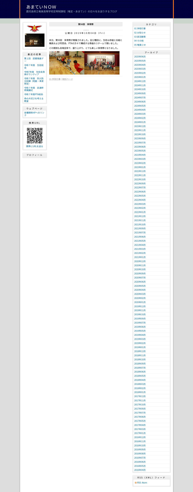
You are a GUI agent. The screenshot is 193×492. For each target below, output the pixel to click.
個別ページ (67, 78)
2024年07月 (140, 97)
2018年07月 (140, 367)
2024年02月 (140, 117)
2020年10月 (140, 269)
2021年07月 (140, 232)
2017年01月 (140, 433)
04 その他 (139, 40)
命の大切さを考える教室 (34, 99)
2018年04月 (140, 379)
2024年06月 (140, 101)
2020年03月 (140, 293)
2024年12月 (140, 81)
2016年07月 (140, 457)
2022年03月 (140, 203)
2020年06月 (140, 281)
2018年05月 (140, 375)
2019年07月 (140, 322)
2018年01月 (140, 392)
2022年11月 (140, 175)
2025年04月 (140, 64)
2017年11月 (140, 400)
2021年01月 (140, 257)
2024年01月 (140, 122)
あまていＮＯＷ (41, 7)
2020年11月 (140, 265)
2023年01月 (140, 167)
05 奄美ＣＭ (140, 44)
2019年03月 (140, 338)
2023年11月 (140, 130)
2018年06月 (140, 371)
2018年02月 (140, 388)
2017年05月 (140, 420)
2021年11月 (140, 220)
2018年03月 (140, 384)
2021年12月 (140, 216)
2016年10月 (140, 445)
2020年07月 (140, 277)
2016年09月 (140, 449)
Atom (144, 482)
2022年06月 (140, 191)
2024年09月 (140, 93)
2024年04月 (140, 109)
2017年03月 (140, 429)
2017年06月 (140, 416)
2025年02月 (140, 72)
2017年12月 (140, 396)
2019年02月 (140, 343)
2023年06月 (140, 146)
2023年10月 (140, 134)
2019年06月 (140, 326)
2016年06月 (140, 461)
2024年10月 (140, 89)
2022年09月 (140, 183)
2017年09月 (140, 408)
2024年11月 (140, 85)
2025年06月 (140, 56)
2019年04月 (140, 334)
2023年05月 (140, 150)
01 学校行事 (55, 78)
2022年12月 (140, 171)
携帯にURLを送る (34, 146)
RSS (139, 482)
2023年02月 (140, 163)
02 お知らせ (140, 32)
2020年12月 (140, 261)
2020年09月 (140, 273)
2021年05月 (140, 240)
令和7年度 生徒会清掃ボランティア (34, 73)
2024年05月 (140, 105)
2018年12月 (140, 351)
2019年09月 (140, 318)
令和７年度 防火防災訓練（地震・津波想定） (34, 81)
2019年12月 (140, 306)
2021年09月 (140, 228)
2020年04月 (140, 289)
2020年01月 (140, 302)
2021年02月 (140, 252)
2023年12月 (140, 126)
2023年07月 (140, 142)
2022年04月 (140, 199)
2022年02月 (140, 207)
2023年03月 (140, 158)
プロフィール (34, 155)
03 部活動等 (140, 36)
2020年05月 (140, 285)
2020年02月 (140, 298)
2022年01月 (140, 212)
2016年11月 (140, 441)
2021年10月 (140, 224)
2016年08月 (140, 453)
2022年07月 (140, 187)
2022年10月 (140, 179)
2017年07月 (140, 412)
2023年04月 (140, 154)
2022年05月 (140, 195)
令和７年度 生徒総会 (34, 66)
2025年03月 (140, 68)
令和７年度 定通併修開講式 (34, 89)
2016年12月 (140, 437)
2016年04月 (140, 469)
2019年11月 (140, 310)
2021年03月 (140, 248)
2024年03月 (140, 113)
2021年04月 (140, 244)
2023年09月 (140, 138)
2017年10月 (140, 404)
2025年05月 (140, 60)
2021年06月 (140, 236)
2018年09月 (140, 363)
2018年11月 (140, 355)
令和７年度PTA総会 (33, 94)
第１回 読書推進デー (34, 59)
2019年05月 (140, 330)
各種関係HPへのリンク (34, 114)
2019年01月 (140, 347)
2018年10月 (140, 359)
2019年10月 (140, 314)
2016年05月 (140, 465)
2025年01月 (140, 77)
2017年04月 (140, 424)
